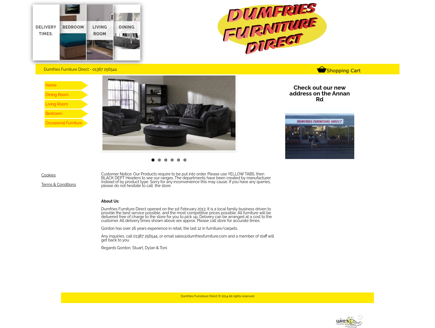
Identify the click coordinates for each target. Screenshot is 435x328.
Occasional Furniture (63, 123)
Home (51, 85)
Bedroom (53, 113)
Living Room (56, 104)
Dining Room (57, 94)
